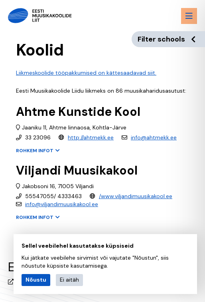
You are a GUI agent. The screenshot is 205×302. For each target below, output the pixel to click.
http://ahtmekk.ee (91, 137)
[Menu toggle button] (189, 16)
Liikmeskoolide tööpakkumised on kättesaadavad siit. (86, 72)
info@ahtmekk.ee (154, 137)
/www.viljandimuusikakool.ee (135, 196)
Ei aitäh (69, 279)
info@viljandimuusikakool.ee (61, 204)
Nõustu (36, 279)
